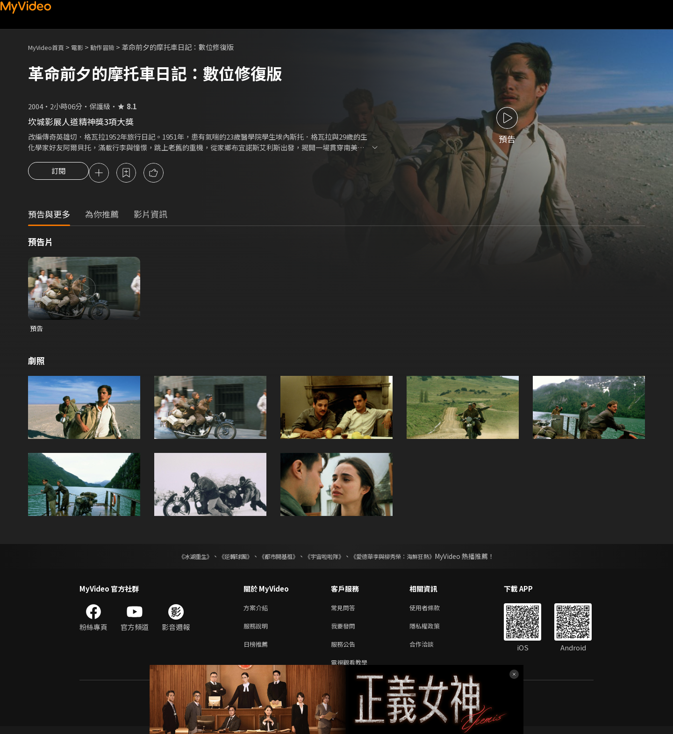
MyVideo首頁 (49, 47)
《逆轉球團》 (224, 558)
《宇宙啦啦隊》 (326, 558)
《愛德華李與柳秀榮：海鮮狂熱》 (405, 558)
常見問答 (345, 610)
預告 (37, 330)
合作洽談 (429, 650)
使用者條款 (432, 610)
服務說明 (257, 630)
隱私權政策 (432, 630)
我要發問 (345, 630)
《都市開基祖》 (274, 558)
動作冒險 (113, 47)
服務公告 (345, 650)
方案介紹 (257, 610)
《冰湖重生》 (179, 558)
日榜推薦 (257, 650)
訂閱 (58, 174)
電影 (85, 47)
